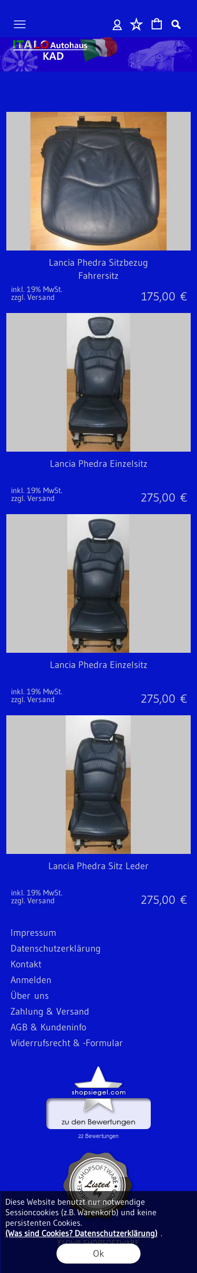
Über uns (30, 995)
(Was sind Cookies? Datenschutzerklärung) (81, 1233)
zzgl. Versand (33, 297)
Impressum (33, 932)
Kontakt (26, 964)
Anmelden (117, 24)
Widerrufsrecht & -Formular (67, 1043)
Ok (98, 1253)
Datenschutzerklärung (56, 948)
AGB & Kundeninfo (48, 1027)
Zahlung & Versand (50, 1011)
